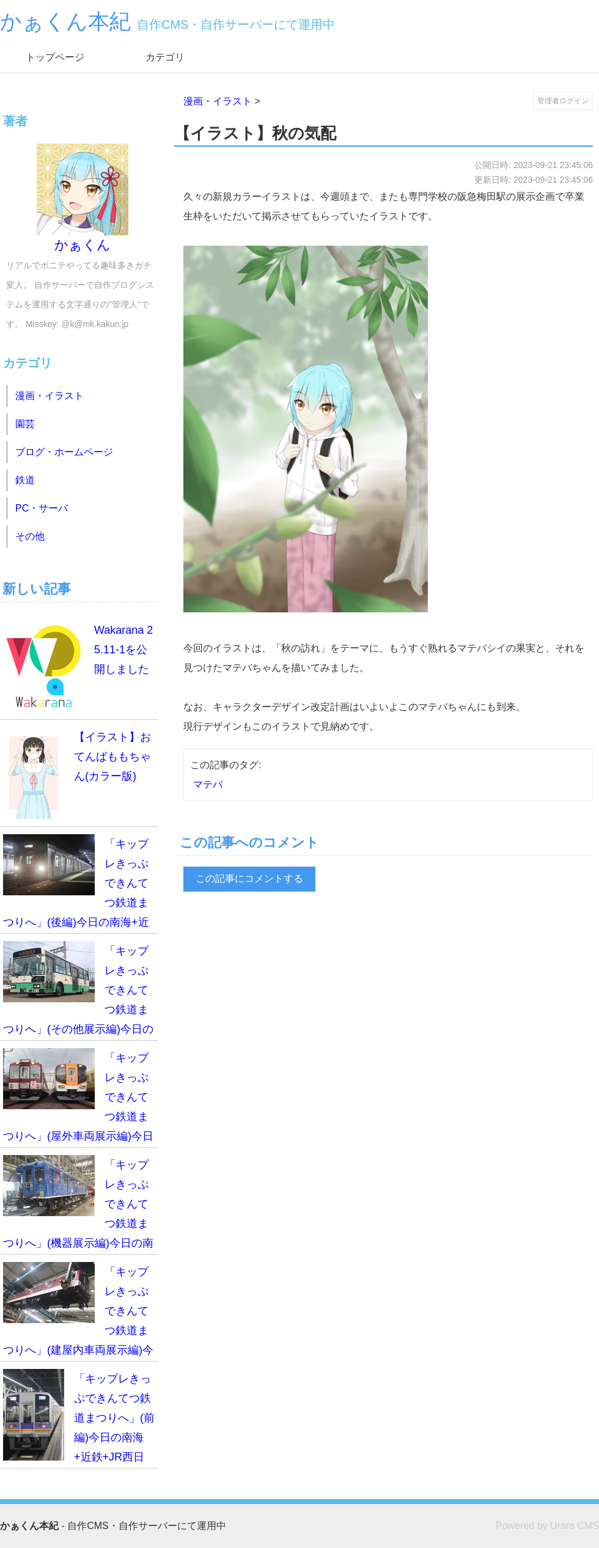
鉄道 (25, 480)
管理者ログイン (563, 101)
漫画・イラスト (217, 101)
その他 (30, 536)
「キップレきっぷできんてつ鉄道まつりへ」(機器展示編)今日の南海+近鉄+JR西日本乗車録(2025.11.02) (78, 1205)
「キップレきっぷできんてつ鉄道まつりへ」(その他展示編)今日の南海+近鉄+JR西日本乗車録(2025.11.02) (78, 991)
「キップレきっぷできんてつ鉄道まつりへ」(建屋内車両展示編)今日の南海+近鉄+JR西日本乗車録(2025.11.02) (78, 1312)
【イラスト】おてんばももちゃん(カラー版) (77, 773)
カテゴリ (165, 57)
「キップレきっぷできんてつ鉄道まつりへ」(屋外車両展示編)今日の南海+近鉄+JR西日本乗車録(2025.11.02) (78, 1098)
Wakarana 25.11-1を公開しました (78, 666)
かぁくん (82, 198)
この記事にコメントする (249, 878)
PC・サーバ (41, 508)
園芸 (25, 424)
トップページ (55, 57)
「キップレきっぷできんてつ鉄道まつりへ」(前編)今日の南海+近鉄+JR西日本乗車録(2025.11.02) (79, 1419)
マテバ (207, 784)
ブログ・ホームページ (64, 452)
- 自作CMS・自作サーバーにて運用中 (113, 1525)
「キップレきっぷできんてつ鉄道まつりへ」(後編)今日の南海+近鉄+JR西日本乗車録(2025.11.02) (78, 884)
